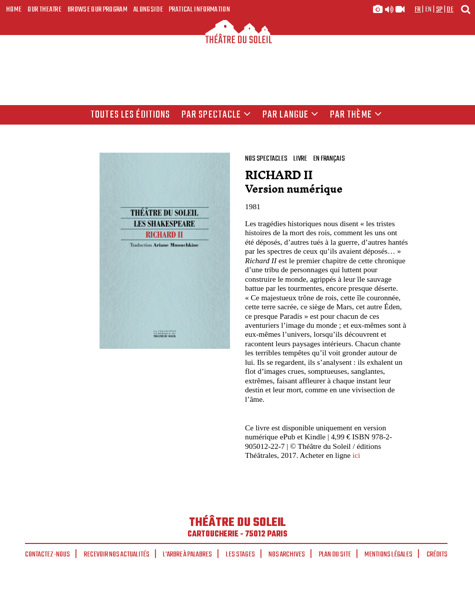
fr (417, 10)
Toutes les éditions (130, 115)
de (450, 10)
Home (14, 10)
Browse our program (98, 10)
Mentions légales (388, 554)
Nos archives (286, 554)
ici (356, 455)
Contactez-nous (47, 554)
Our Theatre (45, 10)
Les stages (240, 554)
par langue (290, 115)
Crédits (437, 554)
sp (439, 10)
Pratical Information (199, 10)
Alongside (148, 10)
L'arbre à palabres (187, 554)
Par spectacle (217, 115)
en (428, 10)
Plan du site (335, 554)
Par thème (356, 115)
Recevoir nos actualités (117, 554)
